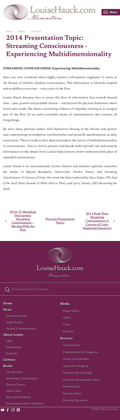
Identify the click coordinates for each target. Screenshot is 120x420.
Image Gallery (71, 311)
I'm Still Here (14, 372)
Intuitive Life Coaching (77, 373)
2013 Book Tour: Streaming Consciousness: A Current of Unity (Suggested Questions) (97, 221)
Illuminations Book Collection (24, 403)
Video (66, 324)
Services (66, 338)
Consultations (71, 345)
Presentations (71, 386)
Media (21, 31)
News (7, 310)
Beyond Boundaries (18, 397)
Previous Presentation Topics (60, 221)
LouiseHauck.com (62, 10)
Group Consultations (76, 359)
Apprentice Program (75, 366)
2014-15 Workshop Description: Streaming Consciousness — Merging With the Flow (23, 221)
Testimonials (14, 347)
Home (9, 31)
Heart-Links (13, 391)
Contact (9, 360)
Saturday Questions (75, 400)
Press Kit (36, 31)
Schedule (12, 353)
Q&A (9, 341)
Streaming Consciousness (22, 378)
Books (8, 366)
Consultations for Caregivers (80, 352)
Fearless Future (15, 385)
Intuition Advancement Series (81, 380)
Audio (67, 318)
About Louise (13, 335)
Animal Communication (21, 328)
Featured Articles (16, 316)
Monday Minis (72, 393)
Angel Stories (14, 322)
